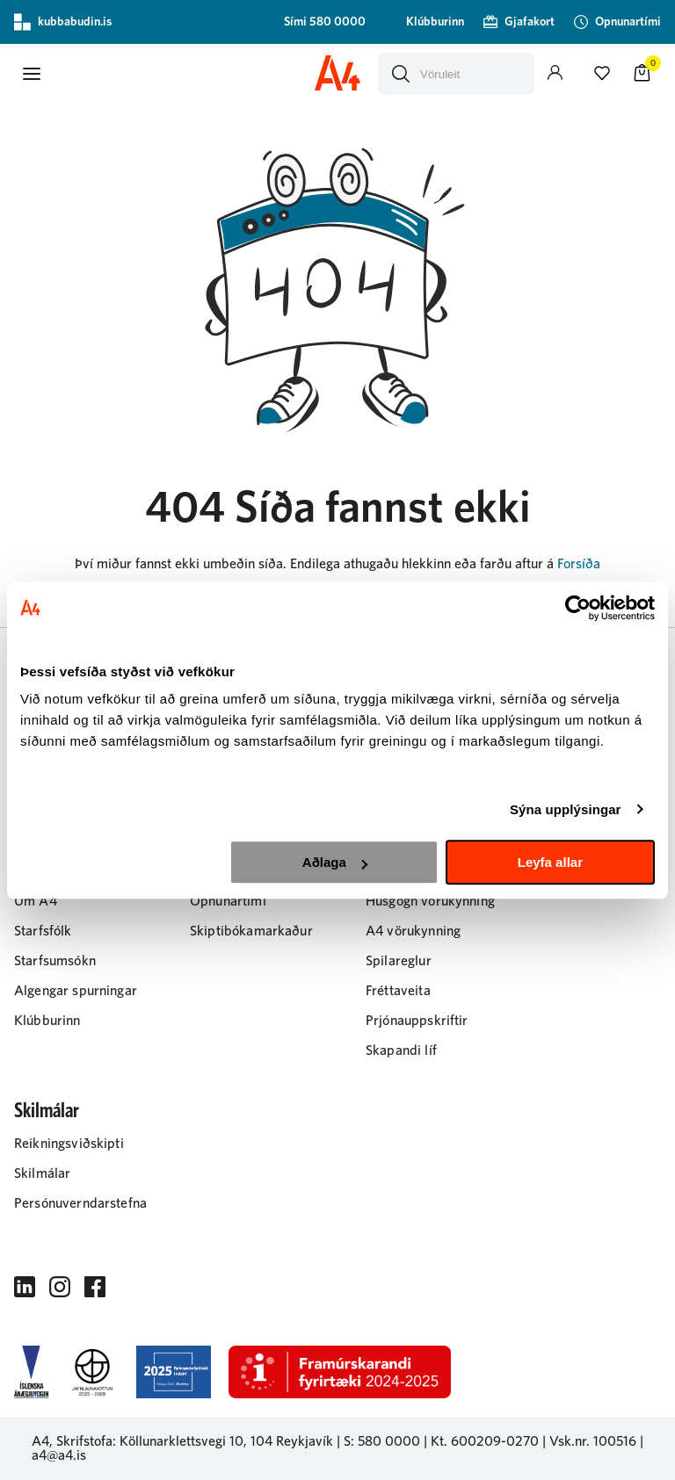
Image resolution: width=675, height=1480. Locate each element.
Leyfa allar (550, 862)
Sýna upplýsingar (565, 809)
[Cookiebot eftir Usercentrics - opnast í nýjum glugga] (578, 608)
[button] (31, 73)
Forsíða (578, 564)
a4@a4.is (59, 1455)
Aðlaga (334, 862)
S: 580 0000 (382, 1441)
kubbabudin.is (63, 22)
